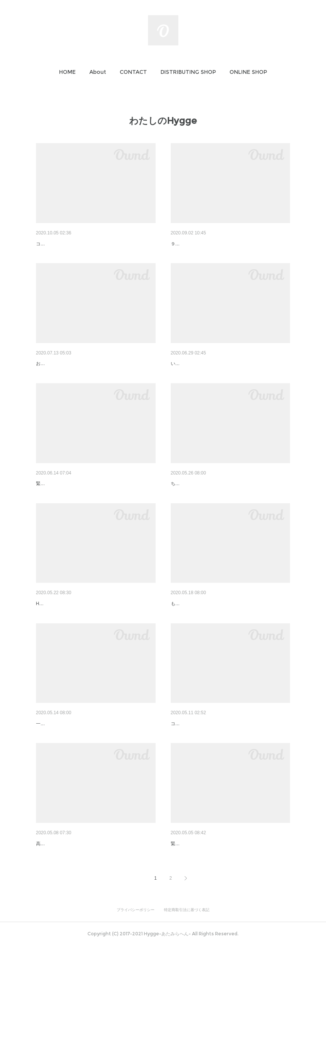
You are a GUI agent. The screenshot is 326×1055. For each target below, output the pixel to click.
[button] (67, 72)
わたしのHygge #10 (194, 244)
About (97, 72)
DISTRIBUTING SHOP (188, 72)
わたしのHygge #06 (59, 662)
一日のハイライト (54, 813)
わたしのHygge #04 (59, 802)
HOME (67, 72)
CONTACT (133, 72)
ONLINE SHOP (248, 72)
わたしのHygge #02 (59, 933)
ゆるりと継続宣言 (57, 523)
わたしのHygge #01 (194, 933)
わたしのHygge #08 (194, 383)
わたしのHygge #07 (194, 523)
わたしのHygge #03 (194, 802)
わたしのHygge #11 (59, 244)
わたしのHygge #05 (194, 662)
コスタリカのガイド (191, 813)
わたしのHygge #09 (59, 383)
